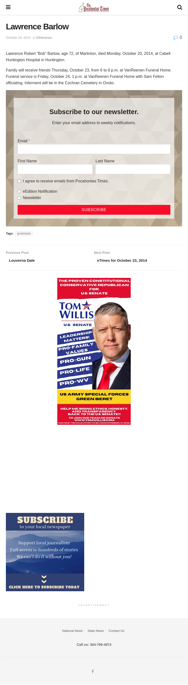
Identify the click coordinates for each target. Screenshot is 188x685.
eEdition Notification (40, 191)
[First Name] (55, 169)
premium (24, 233)
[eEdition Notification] (19, 191)
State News (96, 631)
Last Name (104, 161)
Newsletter (32, 198)
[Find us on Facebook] (93, 672)
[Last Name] (132, 169)
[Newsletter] (19, 198)
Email (22, 141)
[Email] (94, 149)
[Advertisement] (94, 469)
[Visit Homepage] (94, 7)
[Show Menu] (8, 7)
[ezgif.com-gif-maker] (45, 552)
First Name (27, 161)
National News (72, 631)
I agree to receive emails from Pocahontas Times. (66, 181)
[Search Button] (179, 7)
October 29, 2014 (18, 37)
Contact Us (116, 631)
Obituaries (44, 37)
